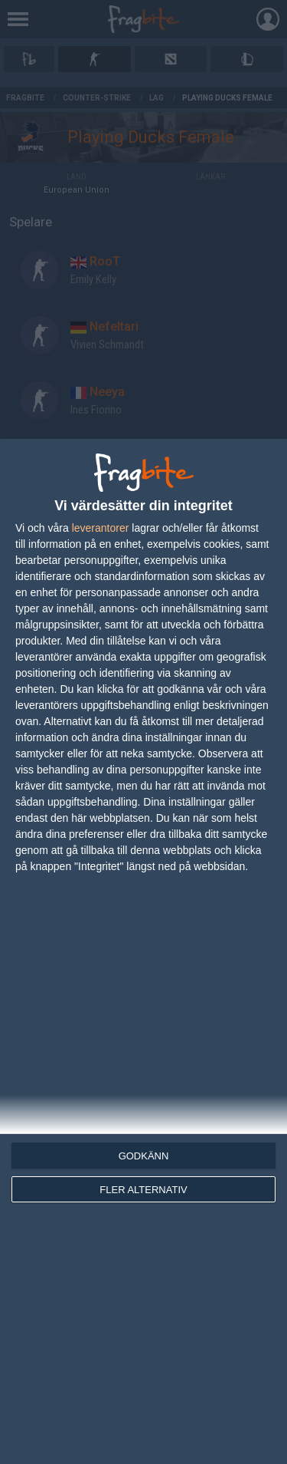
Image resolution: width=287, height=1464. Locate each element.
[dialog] (143, 951)
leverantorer (100, 528)
